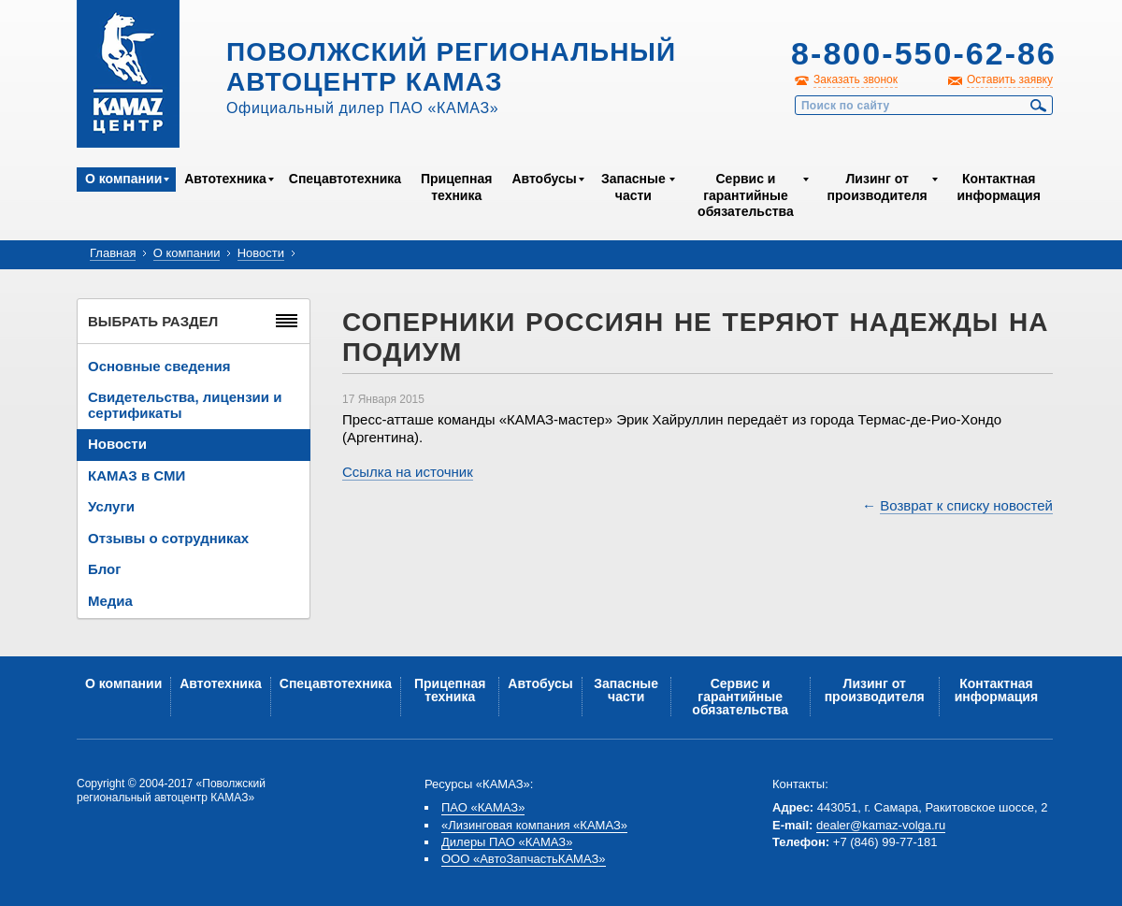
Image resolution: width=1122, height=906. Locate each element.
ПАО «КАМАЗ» (483, 807)
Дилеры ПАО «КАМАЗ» (506, 842)
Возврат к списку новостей (966, 505)
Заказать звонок (855, 79)
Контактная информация (998, 187)
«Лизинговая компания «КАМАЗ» (534, 825)
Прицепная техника (456, 187)
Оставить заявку (1010, 79)
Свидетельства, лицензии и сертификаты (184, 405)
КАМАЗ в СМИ (136, 475)
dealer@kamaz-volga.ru (880, 825)
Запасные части (633, 187)
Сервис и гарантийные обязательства (746, 195)
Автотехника (225, 178)
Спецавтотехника (345, 178)
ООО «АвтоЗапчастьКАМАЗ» (523, 859)
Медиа (110, 601)
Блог (105, 569)
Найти (1039, 105)
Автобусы (543, 178)
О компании (123, 178)
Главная (113, 253)
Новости (260, 253)
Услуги (111, 506)
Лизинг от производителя (877, 187)
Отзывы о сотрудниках (168, 538)
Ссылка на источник (407, 472)
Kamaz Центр (128, 74)
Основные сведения (159, 366)
